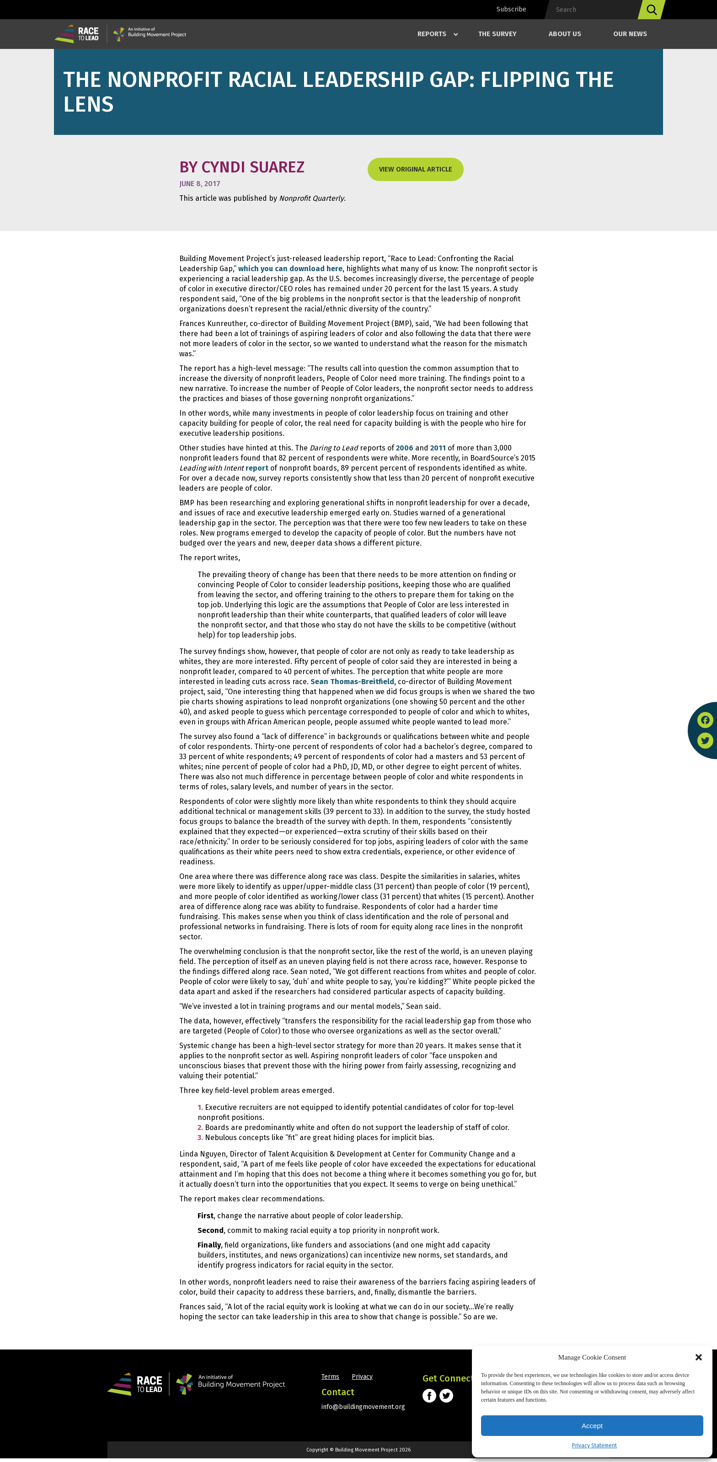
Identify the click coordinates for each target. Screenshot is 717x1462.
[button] (698, 1357)
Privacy (363, 1380)
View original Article (415, 169)
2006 (404, 448)
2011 (438, 448)
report (257, 468)
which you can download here (290, 268)
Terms (330, 1380)
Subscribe (511, 9)
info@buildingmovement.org (363, 1410)
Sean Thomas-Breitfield (352, 683)
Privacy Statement (594, 1445)
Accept (592, 1426)
